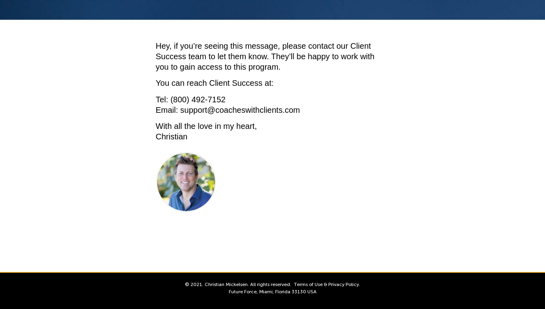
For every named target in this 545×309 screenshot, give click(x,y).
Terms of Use (308, 284)
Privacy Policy (343, 284)
